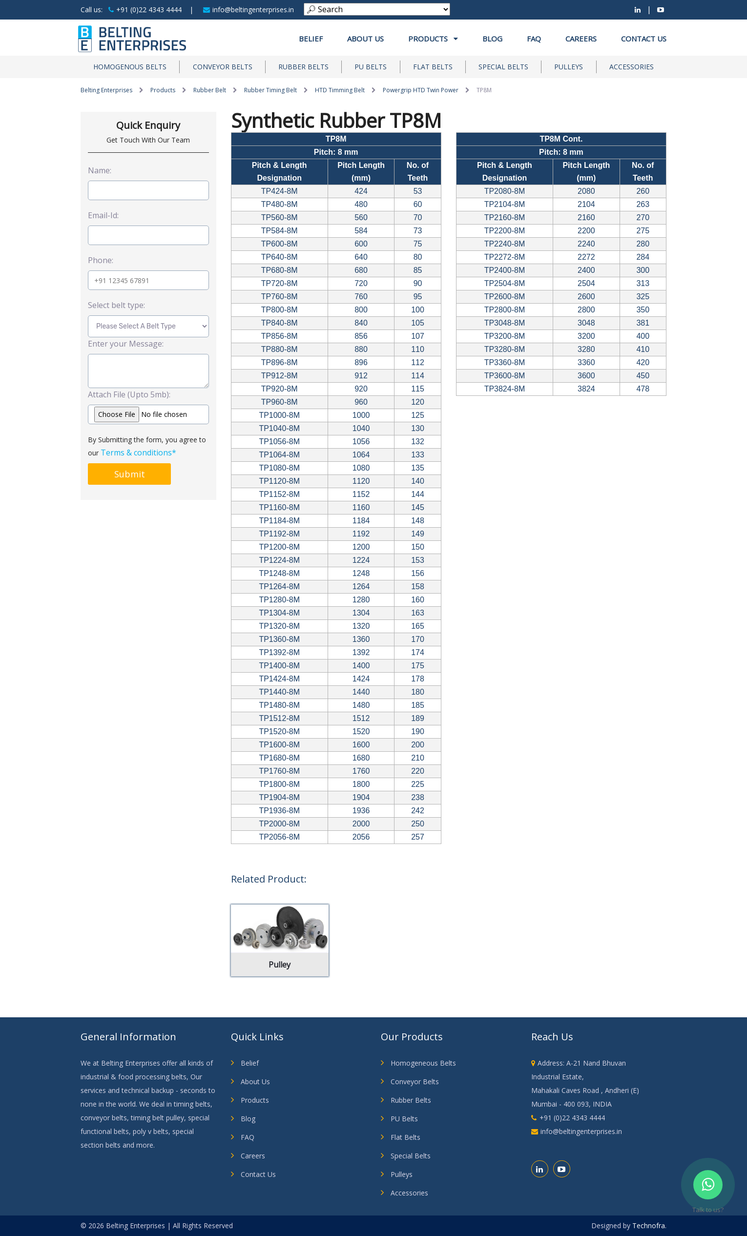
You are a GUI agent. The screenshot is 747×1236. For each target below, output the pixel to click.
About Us (255, 1081)
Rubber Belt (209, 90)
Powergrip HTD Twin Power (420, 90)
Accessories (631, 66)
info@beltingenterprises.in (248, 9)
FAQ (534, 38)
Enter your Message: (126, 343)
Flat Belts (433, 66)
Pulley (279, 964)
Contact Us (643, 38)
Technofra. (649, 1225)
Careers (581, 38)
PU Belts (370, 66)
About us (365, 38)
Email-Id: (103, 215)
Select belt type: (116, 305)
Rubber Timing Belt (270, 90)
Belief (311, 38)
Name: (99, 170)
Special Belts (503, 66)
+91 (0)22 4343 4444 (145, 9)
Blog (492, 38)
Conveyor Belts (222, 66)
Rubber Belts (303, 66)
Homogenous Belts (129, 66)
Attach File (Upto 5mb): (129, 394)
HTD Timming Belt (340, 90)
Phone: (100, 260)
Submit (129, 474)
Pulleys (568, 66)
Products (433, 38)
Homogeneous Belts (423, 1063)
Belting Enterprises (106, 90)
